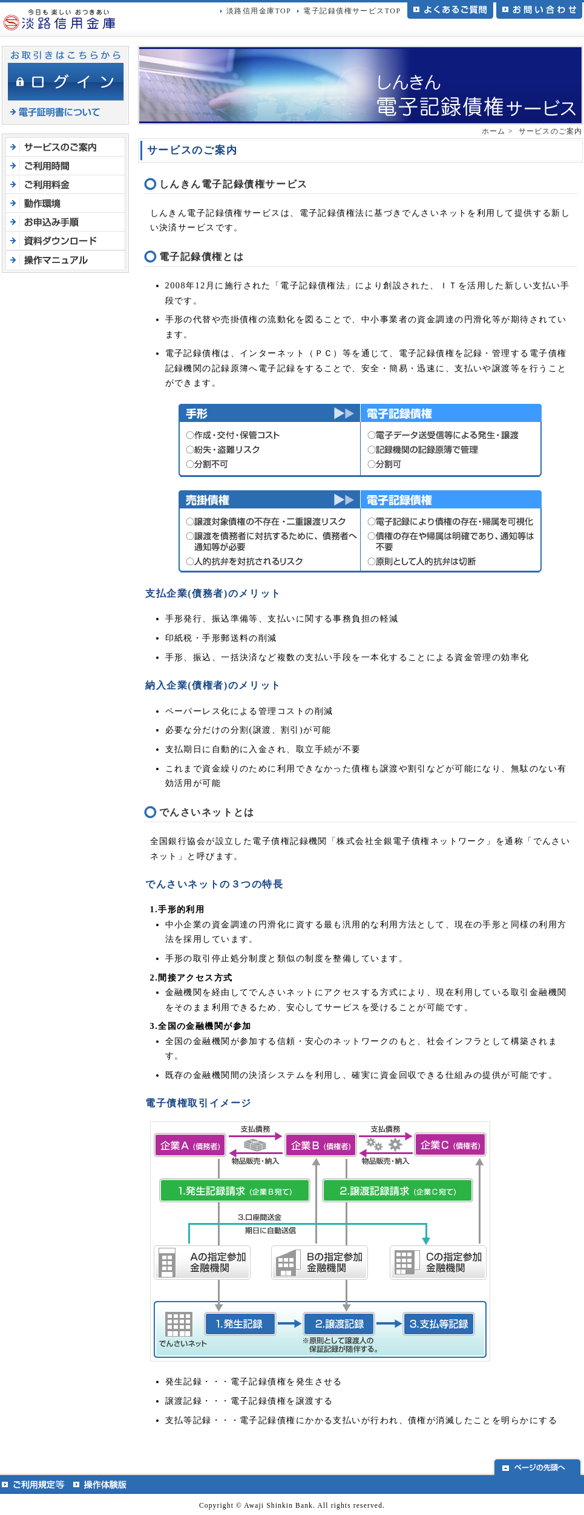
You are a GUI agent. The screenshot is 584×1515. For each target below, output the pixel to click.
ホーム (494, 131)
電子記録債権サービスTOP (352, 11)
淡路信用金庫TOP (258, 11)
